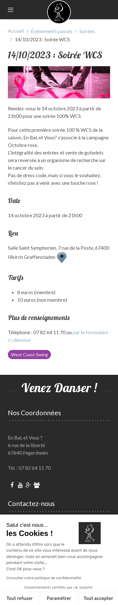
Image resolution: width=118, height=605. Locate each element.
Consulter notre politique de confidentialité (43, 578)
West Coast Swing (29, 354)
